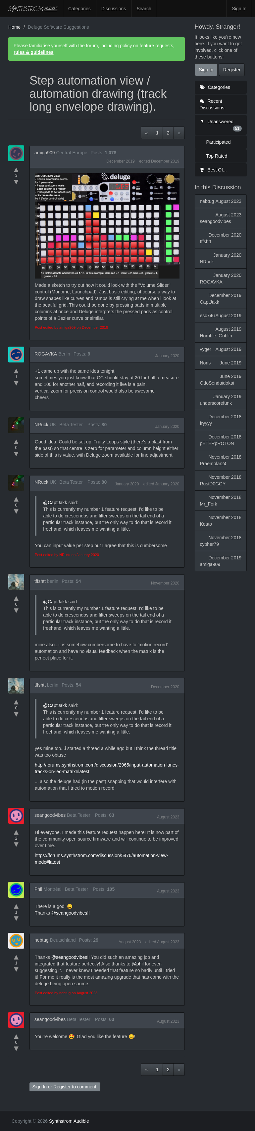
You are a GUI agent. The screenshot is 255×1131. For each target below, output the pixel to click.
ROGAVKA (45, 354)
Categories (79, 8)
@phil (138, 963)
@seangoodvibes (69, 913)
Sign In (239, 8)
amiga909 (44, 152)
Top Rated (217, 156)
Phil (38, 889)
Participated (218, 142)
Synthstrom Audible (33, 8)
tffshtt (40, 581)
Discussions (113, 8)
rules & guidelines (34, 52)
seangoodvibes (50, 815)
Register (62, 1086)
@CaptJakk (55, 502)
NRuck (41, 424)
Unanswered (221, 125)
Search (143, 8)
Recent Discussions (212, 104)
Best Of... (213, 169)
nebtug (41, 940)
